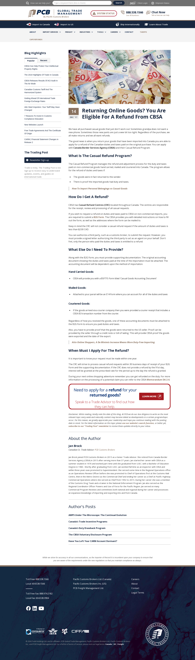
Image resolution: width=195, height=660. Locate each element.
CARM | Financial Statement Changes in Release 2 (41, 140)
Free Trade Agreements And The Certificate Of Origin (42, 132)
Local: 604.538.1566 (35, 583)
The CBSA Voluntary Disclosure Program (90, 534)
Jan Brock (75, 446)
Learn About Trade (158, 24)
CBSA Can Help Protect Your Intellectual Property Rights (41, 67)
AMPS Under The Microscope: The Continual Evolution (98, 515)
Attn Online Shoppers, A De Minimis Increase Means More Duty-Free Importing (113, 342)
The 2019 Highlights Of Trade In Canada (41, 75)
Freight (121, 644)
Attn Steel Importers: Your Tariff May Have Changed (42, 108)
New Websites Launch (33, 125)
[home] (55, 13)
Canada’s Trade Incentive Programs (88, 521)
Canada (108, 644)
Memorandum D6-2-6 (158, 379)
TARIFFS (143, 32)
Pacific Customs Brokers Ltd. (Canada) (92, 579)
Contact (129, 32)
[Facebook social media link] (28, 608)
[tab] (31, 60)
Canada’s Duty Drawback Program (87, 528)
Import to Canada (41, 24)
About (33, 32)
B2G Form (99, 217)
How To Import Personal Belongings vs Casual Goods (99, 188)
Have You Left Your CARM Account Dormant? (93, 541)
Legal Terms (137, 592)
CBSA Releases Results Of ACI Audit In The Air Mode (41, 82)
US (115, 644)
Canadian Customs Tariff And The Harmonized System (38, 91)
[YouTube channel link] (41, 608)
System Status (105, 13)
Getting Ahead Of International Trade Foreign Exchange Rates (39, 99)
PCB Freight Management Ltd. (88, 588)
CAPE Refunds (36, 39)
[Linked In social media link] (34, 608)
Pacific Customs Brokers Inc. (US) (89, 583)
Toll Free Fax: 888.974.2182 (39, 593)
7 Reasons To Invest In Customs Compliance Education (38, 117)
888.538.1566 (134, 12)
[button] (50, 32)
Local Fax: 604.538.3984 (37, 598)
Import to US (67, 24)
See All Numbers (132, 15)
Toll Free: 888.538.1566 (37, 579)
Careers (135, 579)
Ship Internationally (130, 24)
